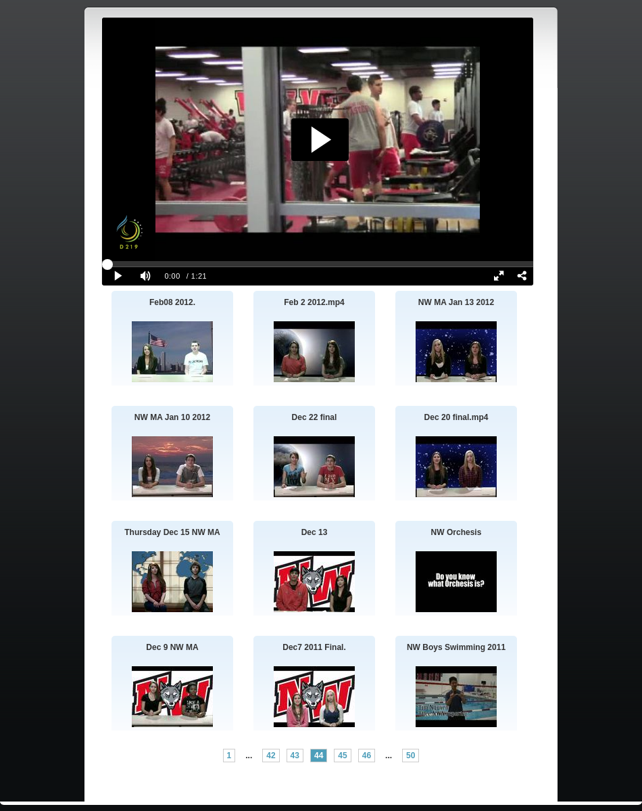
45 (342, 755)
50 (410, 755)
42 (270, 755)
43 (295, 755)
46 (366, 755)
